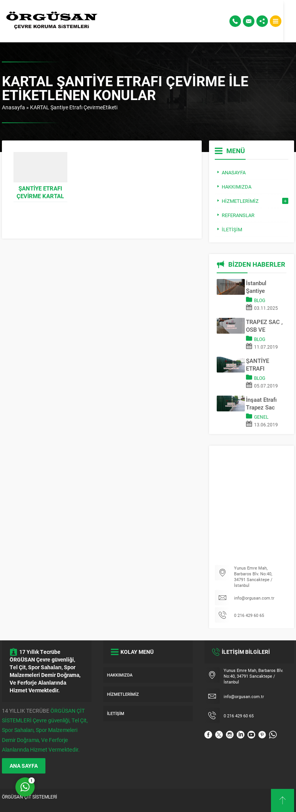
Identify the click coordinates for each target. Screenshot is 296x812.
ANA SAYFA (24, 765)
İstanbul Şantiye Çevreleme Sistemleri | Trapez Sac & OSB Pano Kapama (263, 286)
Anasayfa (13, 107)
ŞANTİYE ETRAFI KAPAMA (257, 364)
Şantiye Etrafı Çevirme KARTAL (40, 192)
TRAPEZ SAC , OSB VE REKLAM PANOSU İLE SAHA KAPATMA (264, 325)
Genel (261, 417)
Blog (259, 300)
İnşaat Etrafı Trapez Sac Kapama (261, 403)
